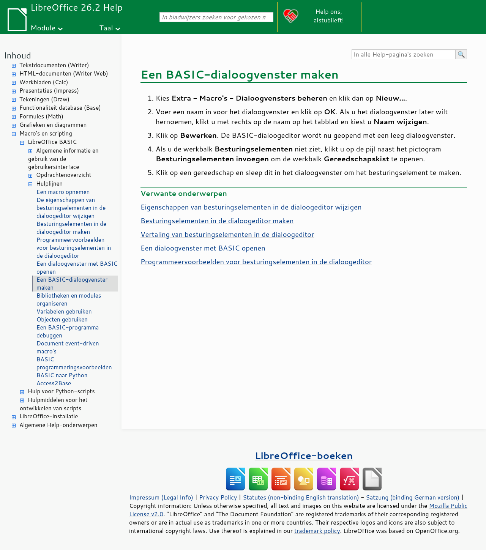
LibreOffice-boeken (304, 455)
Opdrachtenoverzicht (63, 175)
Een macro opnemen (63, 192)
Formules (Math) (41, 116)
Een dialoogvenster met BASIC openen (76, 268)
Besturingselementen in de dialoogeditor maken (71, 228)
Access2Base (53, 383)
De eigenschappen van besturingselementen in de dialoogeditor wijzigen (71, 208)
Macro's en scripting (45, 133)
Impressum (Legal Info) (161, 497)
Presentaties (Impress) (49, 91)
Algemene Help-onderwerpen (58, 425)
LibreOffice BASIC (52, 142)
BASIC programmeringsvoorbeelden (74, 363)
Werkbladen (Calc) (43, 82)
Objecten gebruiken (62, 319)
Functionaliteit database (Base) (60, 108)
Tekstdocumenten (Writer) (54, 65)
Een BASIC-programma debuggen (67, 331)
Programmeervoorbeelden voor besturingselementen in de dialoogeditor (73, 248)
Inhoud (17, 55)
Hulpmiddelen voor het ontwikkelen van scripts (53, 404)
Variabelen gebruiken (64, 311)
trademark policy (317, 530)
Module (42, 27)
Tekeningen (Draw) (44, 99)
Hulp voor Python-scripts (61, 391)
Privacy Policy (218, 497)
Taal (106, 27)
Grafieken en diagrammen (53, 125)
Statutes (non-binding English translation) (301, 497)
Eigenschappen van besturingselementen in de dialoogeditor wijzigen (251, 207)
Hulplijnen (49, 184)
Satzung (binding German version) (413, 497)
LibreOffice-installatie (48, 416)
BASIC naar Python (61, 375)
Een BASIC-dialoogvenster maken (71, 284)
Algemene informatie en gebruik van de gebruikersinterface (63, 159)
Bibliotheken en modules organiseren (68, 299)
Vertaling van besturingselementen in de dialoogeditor (227, 234)
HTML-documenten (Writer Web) (63, 73)
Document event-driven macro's (67, 347)
